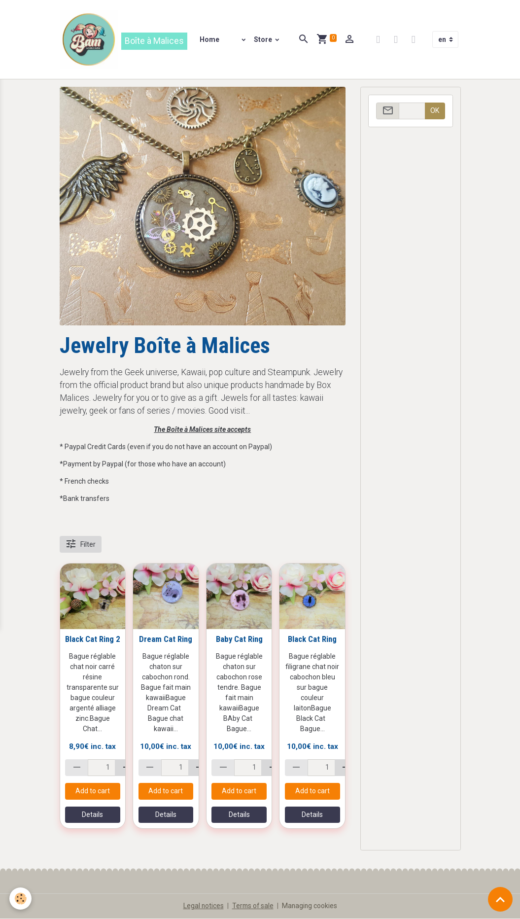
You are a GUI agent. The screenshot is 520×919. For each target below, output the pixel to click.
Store (264, 40)
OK (434, 111)
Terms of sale (252, 906)
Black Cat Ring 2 (92, 640)
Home (210, 40)
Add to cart (92, 792)
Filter (80, 545)
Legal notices (202, 906)
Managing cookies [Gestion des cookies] (310, 906)
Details (92, 815)
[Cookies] (21, 898)
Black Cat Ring (312, 640)
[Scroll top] (500, 899)
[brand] (124, 40)
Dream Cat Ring (165, 640)
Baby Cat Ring (239, 640)
